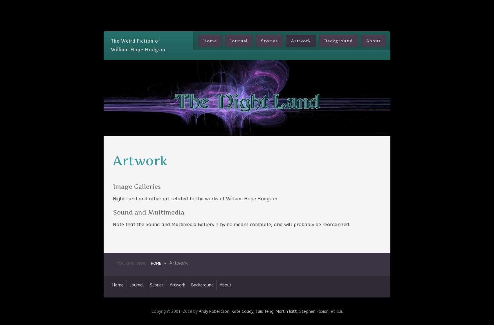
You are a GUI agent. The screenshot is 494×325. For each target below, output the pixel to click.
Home (210, 40)
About (373, 40)
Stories (269, 40)
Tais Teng (264, 311)
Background (338, 40)
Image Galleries (137, 186)
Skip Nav (247, 4)
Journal (239, 40)
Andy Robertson (214, 311)
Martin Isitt (286, 311)
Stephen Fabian (314, 311)
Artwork (301, 40)
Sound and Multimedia (148, 212)
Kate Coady (242, 311)
